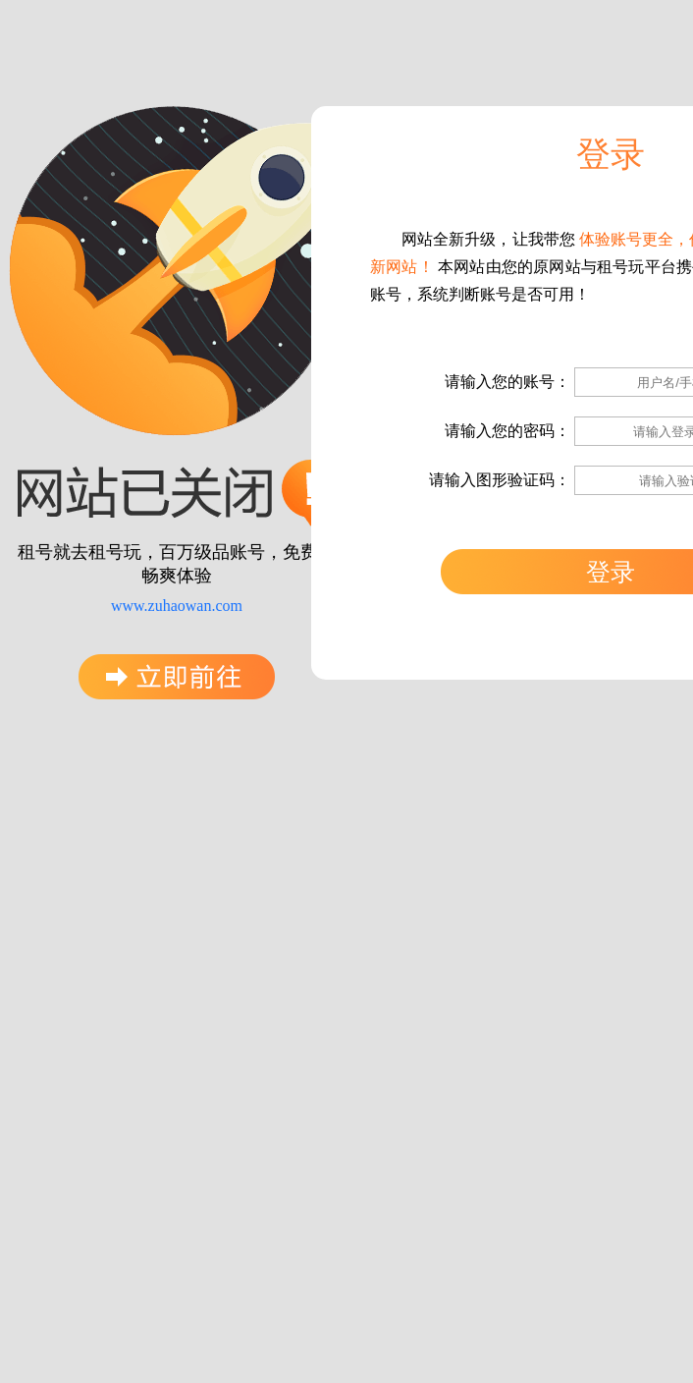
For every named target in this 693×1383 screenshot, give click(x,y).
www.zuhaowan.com (176, 605)
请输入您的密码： (507, 430)
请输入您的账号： (507, 381)
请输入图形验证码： (499, 479)
